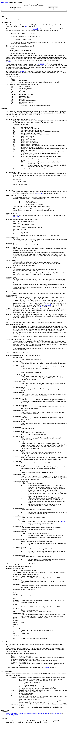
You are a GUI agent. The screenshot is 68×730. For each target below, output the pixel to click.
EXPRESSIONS (42, 64)
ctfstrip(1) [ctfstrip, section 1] (39, 194)
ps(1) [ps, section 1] (54, 486)
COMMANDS (5, 109)
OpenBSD (4, 2)
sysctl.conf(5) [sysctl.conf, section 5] (32, 713)
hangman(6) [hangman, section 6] (47, 305)
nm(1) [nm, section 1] (42, 307)
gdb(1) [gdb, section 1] (26, 26)
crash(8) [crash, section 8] (47, 713)
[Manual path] (48, 9)
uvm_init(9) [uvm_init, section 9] (14, 715)
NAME (3, 16)
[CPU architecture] (37, 9)
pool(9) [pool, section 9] (8, 715)
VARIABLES (9, 61)
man (50, 7)
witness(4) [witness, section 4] (24, 713)
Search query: (29, 7)
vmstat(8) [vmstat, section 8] (62, 522)
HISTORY (4, 719)
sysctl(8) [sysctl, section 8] (36, 29)
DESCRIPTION (6, 22)
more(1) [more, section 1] (22, 71)
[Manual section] (23, 9)
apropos (55, 7)
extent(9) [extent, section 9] (59, 713)
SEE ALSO (5, 711)
